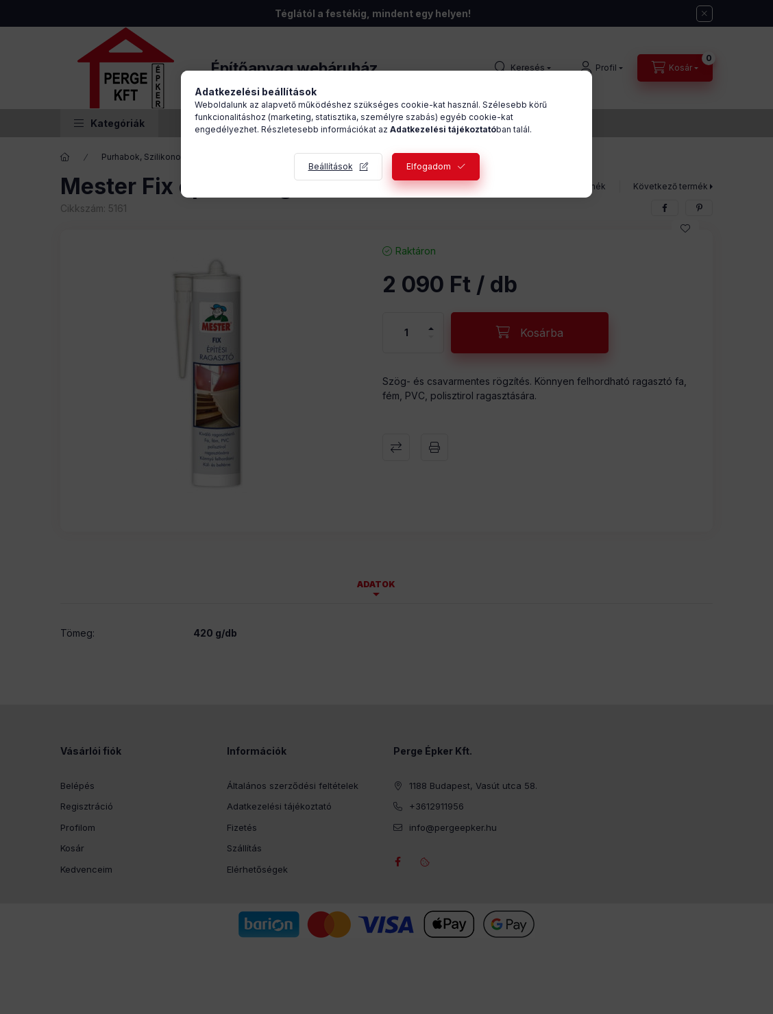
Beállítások (330, 166)
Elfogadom (428, 166)
